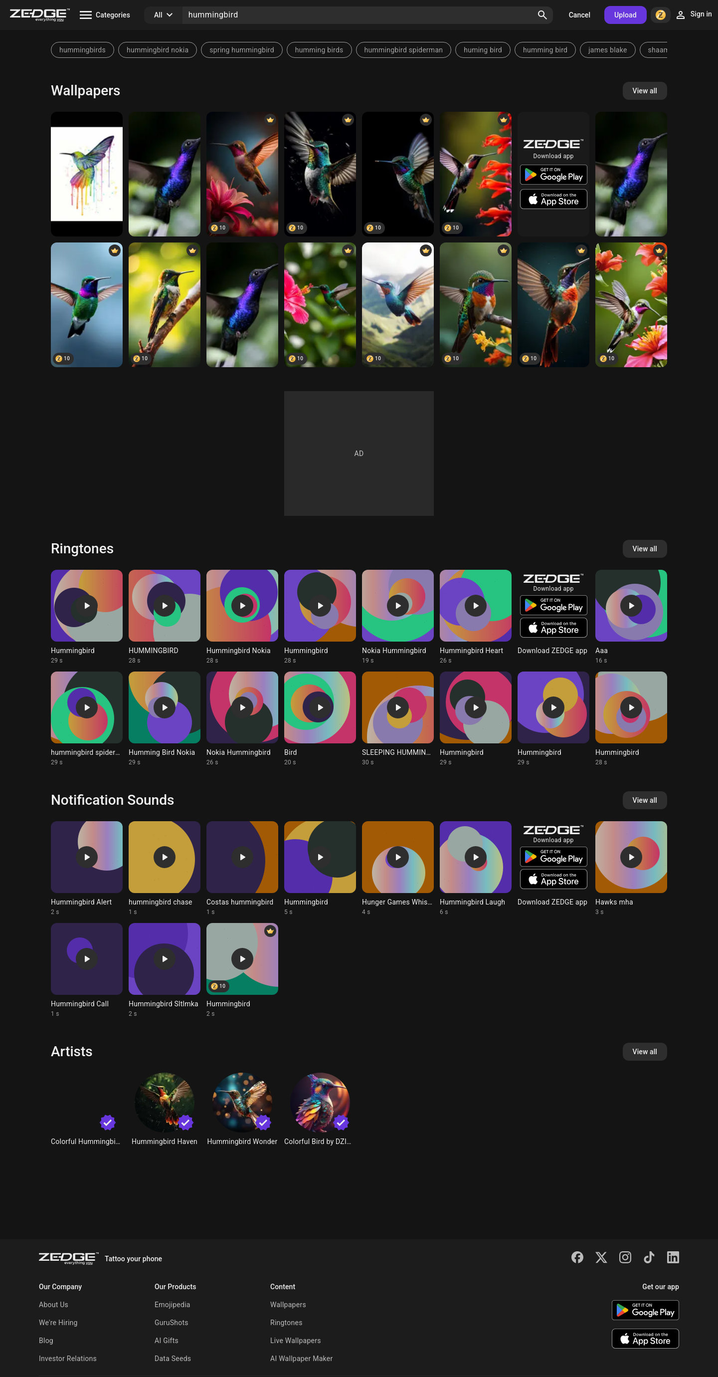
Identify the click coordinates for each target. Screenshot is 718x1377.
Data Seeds (173, 1359)
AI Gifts (167, 1341)
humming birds (319, 50)
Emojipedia (172, 1305)
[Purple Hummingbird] (164, 174)
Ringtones (286, 1323)
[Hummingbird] (87, 174)
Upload (625, 15)
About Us (53, 1305)
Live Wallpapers (295, 1341)
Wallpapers (288, 1305)
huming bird (483, 50)
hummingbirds (82, 50)
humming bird (545, 50)
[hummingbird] (398, 174)
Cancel (579, 15)
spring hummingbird (241, 50)
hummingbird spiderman (403, 50)
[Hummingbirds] (476, 304)
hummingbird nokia (157, 50)
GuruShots (171, 1323)
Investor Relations (68, 1359)
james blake (607, 50)
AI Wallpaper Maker (301, 1359)
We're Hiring (58, 1323)
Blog (46, 1341)
